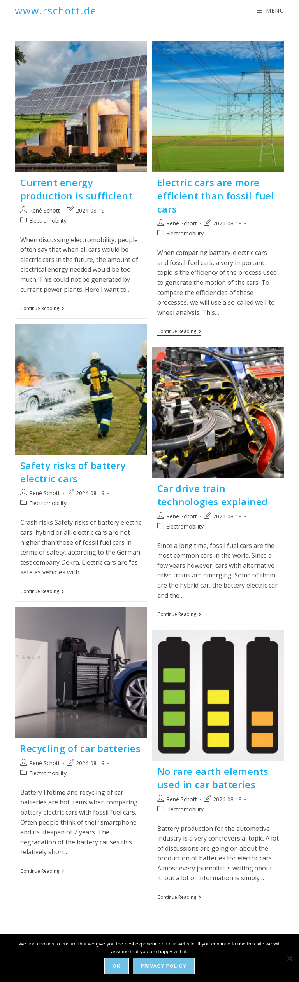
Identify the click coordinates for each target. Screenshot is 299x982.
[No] (289, 958)
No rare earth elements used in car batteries (213, 778)
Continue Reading (42, 309)
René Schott (44, 210)
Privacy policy (163, 966)
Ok (116, 966)
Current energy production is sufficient (76, 189)
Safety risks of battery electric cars (73, 472)
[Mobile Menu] (270, 10)
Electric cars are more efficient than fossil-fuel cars (215, 195)
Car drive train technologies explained (212, 495)
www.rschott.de (56, 10)
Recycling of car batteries (80, 748)
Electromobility (48, 220)
